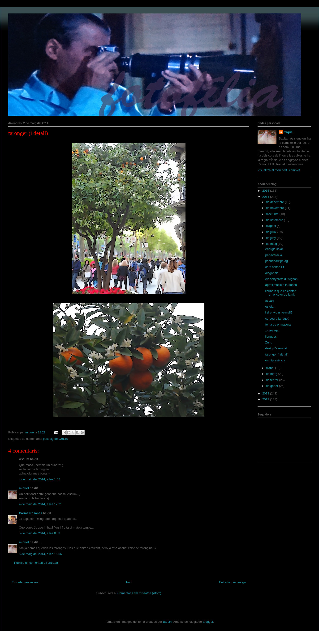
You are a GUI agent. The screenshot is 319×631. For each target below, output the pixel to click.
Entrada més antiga (232, 582)
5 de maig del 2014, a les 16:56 (40, 554)
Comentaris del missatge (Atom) (139, 593)
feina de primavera (278, 324)
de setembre (275, 220)
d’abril (270, 368)
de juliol (271, 232)
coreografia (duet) (277, 318)
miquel (24, 488)
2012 (266, 399)
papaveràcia (273, 255)
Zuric (268, 342)
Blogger (208, 621)
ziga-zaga (271, 330)
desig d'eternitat (276, 348)
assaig (269, 300)
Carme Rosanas (30, 513)
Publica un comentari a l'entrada (36, 562)
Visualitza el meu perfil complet (279, 170)
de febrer (272, 380)
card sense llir (274, 267)
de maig (272, 244)
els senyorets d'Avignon (281, 279)
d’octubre (273, 214)
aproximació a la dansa (281, 285)
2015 (266, 190)
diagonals (271, 273)
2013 (266, 393)
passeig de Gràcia (55, 438)
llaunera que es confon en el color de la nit (280, 292)
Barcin (167, 621)
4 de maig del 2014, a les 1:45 (39, 479)
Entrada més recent (25, 582)
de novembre (275, 208)
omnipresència (275, 360)
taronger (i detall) (276, 354)
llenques (270, 336)
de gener (272, 386)
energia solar (274, 249)
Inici (129, 582)
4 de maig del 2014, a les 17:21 (40, 504)
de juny (271, 238)
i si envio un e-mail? (278, 312)
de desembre (275, 202)
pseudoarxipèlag (276, 261)
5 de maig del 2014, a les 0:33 (39, 533)
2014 (266, 197)
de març (272, 374)
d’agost (271, 226)
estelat (269, 306)
